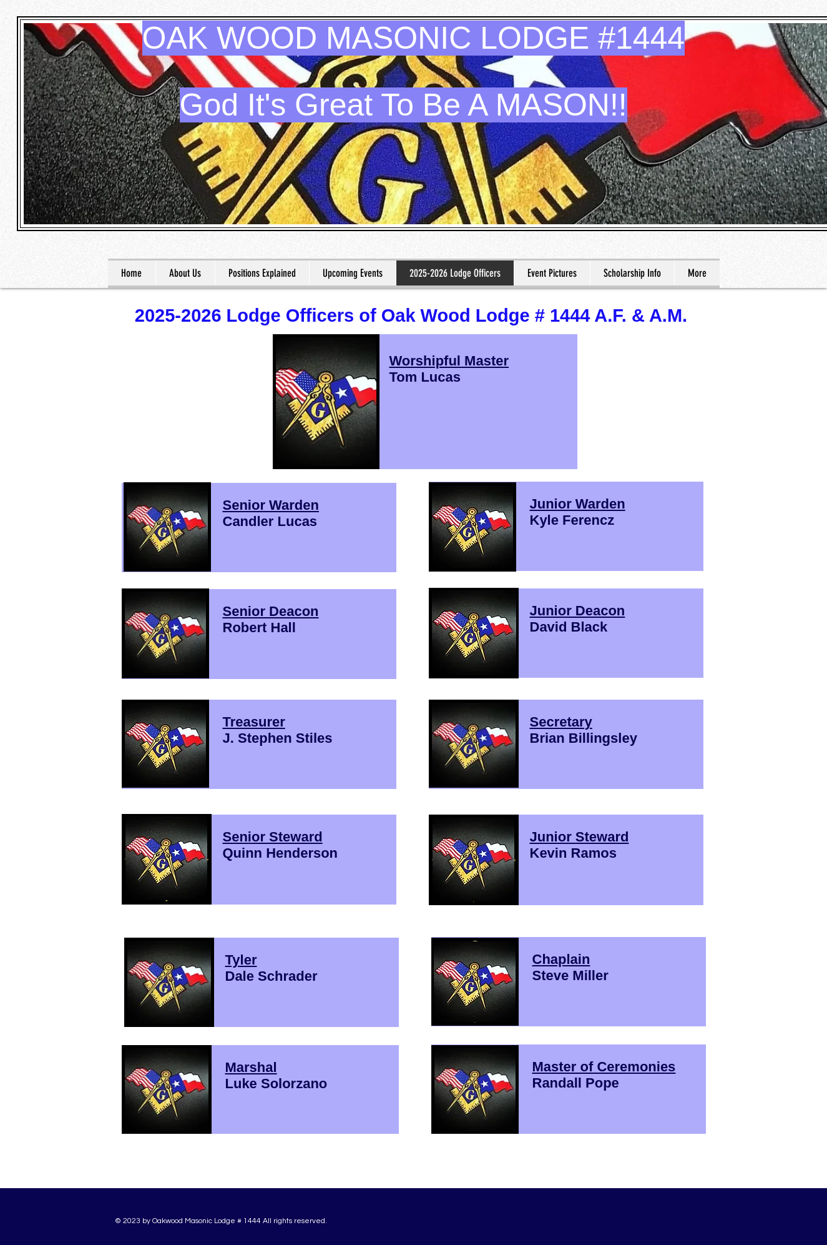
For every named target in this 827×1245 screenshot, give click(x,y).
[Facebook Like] (635, 1216)
